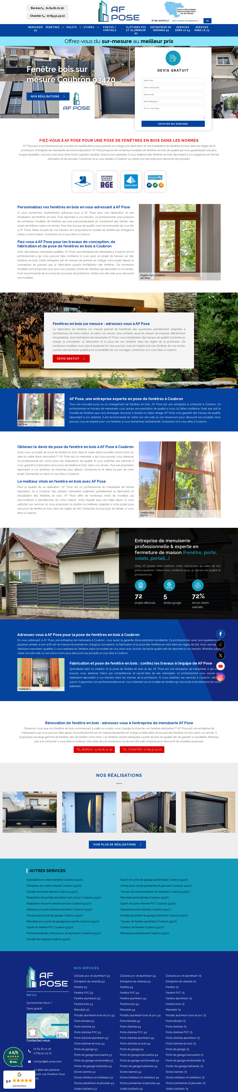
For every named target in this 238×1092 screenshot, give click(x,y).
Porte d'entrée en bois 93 (89, 1043)
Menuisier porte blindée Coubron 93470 (144, 897)
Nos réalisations (48, 96)
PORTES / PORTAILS (112, 29)
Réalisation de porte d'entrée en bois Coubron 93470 (58, 903)
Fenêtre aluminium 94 (133, 998)
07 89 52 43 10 (43, 1053)
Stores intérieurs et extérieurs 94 (139, 1077)
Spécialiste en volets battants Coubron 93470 (54, 879)
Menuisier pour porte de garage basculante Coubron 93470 (62, 921)
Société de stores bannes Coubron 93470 (52, 891)
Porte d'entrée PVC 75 (179, 1032)
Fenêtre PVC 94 (129, 992)
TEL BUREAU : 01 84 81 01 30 (94, 749)
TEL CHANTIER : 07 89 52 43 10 (142, 749)
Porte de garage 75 (177, 1049)
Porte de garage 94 (132, 1049)
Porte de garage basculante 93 (93, 1054)
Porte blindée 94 (130, 1021)
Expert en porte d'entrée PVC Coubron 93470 (148, 903)
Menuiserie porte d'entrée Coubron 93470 (145, 909)
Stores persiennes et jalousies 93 (94, 1083)
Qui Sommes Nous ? (39, 1002)
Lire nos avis (19, 1085)
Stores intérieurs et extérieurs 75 (185, 1077)
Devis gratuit (71, 358)
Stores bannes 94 (131, 1071)
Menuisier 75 (173, 1009)
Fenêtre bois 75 (175, 1004)
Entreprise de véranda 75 (181, 981)
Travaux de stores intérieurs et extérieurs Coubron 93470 (155, 891)
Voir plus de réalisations (117, 844)
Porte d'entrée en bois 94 (135, 1043)
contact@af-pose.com (48, 1061)
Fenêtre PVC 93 (83, 992)
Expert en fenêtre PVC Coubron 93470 (50, 927)
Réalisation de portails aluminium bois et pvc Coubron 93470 (63, 897)
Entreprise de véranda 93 (160, 29)
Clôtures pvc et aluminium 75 (184, 975)
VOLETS (73, 27)
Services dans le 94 (182, 29)
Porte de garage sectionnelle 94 (139, 1060)
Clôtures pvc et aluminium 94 (138, 975)
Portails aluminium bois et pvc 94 (140, 1015)
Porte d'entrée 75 (176, 1026)
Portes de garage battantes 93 (93, 1066)
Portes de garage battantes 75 (184, 1066)
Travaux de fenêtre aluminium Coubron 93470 (148, 921)
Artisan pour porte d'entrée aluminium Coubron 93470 (59, 909)
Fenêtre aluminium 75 (179, 998)
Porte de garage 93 (86, 1049)
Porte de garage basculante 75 (185, 1054)
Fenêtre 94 (126, 987)
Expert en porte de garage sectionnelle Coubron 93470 (154, 879)
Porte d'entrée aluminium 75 (183, 1038)
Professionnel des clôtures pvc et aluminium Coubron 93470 (63, 933)
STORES (91, 27)
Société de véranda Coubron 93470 (48, 939)
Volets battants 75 (177, 1088)
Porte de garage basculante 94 (139, 1054)
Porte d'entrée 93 (84, 1026)
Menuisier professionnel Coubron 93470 (144, 933)
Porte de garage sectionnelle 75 (185, 1060)
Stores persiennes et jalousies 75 (186, 1083)
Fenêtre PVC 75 (175, 992)
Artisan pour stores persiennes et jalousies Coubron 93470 (156, 885)
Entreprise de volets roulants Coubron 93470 (54, 885)
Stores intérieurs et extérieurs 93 (93, 1077)
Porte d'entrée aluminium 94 (137, 1038)
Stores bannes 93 (85, 1071)
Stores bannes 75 (176, 1071)
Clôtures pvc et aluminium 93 (136, 30)
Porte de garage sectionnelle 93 (93, 1060)
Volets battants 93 (85, 1088)
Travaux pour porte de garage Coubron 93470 (54, 915)
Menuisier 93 (35, 29)
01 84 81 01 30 (42, 1048)
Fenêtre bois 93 (83, 1004)
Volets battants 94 (131, 1088)
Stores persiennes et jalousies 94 (140, 1083)
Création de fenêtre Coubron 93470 (142, 927)
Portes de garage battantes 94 (139, 1066)
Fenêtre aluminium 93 (87, 998)
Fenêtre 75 (172, 987)
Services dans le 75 (201, 29)
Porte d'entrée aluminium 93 (91, 1038)
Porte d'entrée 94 (130, 1026)
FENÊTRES (55, 27)
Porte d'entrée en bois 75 (181, 1043)
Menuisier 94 (127, 1009)
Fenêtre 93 (80, 987)
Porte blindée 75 (176, 1021)
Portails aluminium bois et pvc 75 (186, 1015)
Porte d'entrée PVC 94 (133, 1032)
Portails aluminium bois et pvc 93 (94, 1015)
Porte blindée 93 (84, 1021)
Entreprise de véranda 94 (135, 981)
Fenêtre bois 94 (129, 1004)
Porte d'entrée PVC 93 (87, 1032)
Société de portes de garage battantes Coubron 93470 (154, 915)
